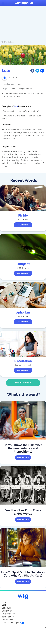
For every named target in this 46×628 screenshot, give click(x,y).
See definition (23, 225)
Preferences (7, 620)
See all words (23, 382)
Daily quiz (6, 608)
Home (4, 602)
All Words (5, 42)
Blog (4, 605)
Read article (23, 457)
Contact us (7, 611)
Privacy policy (8, 614)
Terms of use (8, 617)
